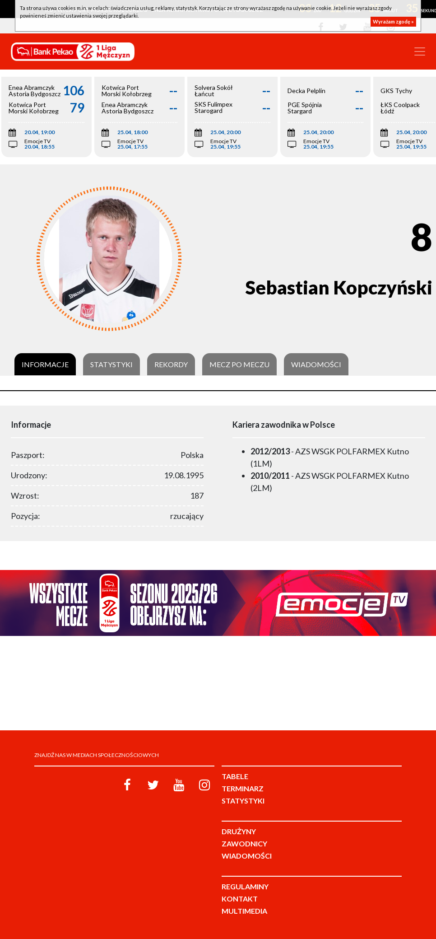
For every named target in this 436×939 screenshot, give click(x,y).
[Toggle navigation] (419, 51)
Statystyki (111, 364)
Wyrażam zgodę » (393, 21)
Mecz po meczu (239, 364)
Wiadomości (316, 364)
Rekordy (171, 364)
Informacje (45, 364)
